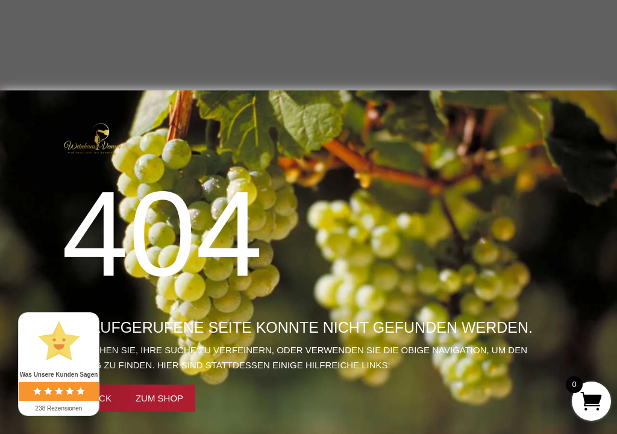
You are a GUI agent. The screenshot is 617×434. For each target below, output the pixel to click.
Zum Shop (159, 398)
